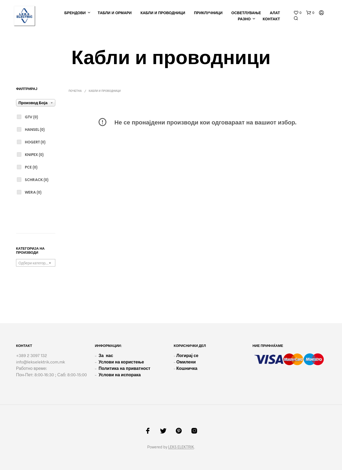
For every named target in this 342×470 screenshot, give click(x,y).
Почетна (75, 91)
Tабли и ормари (115, 13)
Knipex (34, 155)
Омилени (186, 361)
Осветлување (246, 13)
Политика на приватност (124, 368)
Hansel (35, 130)
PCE (31, 167)
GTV (31, 117)
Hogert (35, 142)
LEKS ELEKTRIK (181, 447)
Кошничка (186, 368)
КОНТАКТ (271, 19)
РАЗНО (244, 19)
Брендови (75, 13)
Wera (33, 192)
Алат (275, 13)
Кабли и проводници (163, 13)
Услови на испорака (120, 374)
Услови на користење (121, 361)
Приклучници (208, 13)
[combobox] (35, 263)
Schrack (36, 180)
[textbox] (35, 263)
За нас (106, 355)
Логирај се (187, 355)
